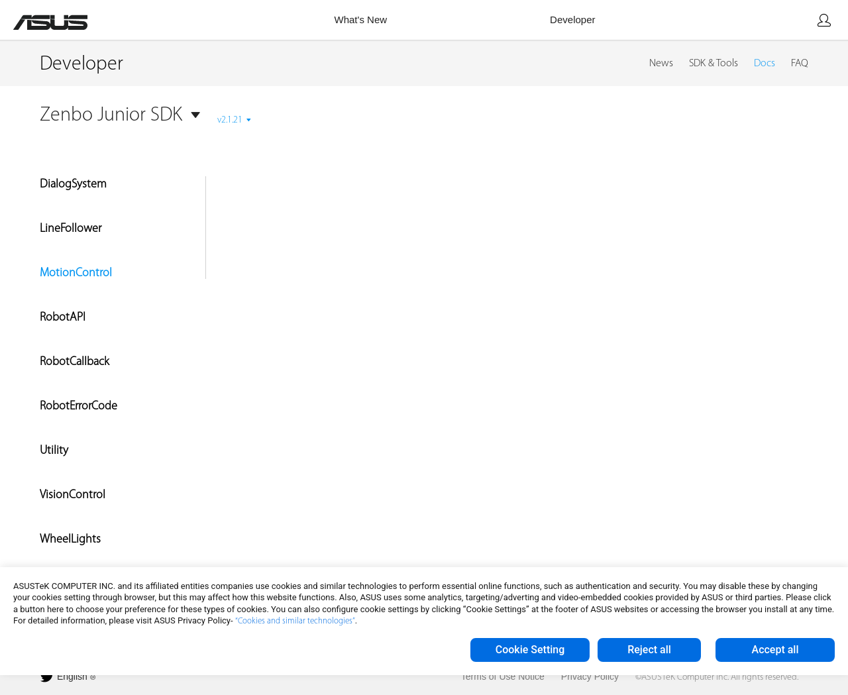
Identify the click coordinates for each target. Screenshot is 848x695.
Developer (572, 19)
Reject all (649, 649)
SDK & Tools (713, 63)
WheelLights (70, 539)
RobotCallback (74, 362)
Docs (764, 63)
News (661, 63)
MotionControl (76, 273)
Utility (54, 451)
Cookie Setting (530, 649)
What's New (361, 19)
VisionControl (72, 495)
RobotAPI (62, 317)
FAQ (799, 63)
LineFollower (70, 229)
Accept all (775, 649)
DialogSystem (73, 184)
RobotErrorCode (78, 406)
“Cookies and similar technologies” (295, 621)
